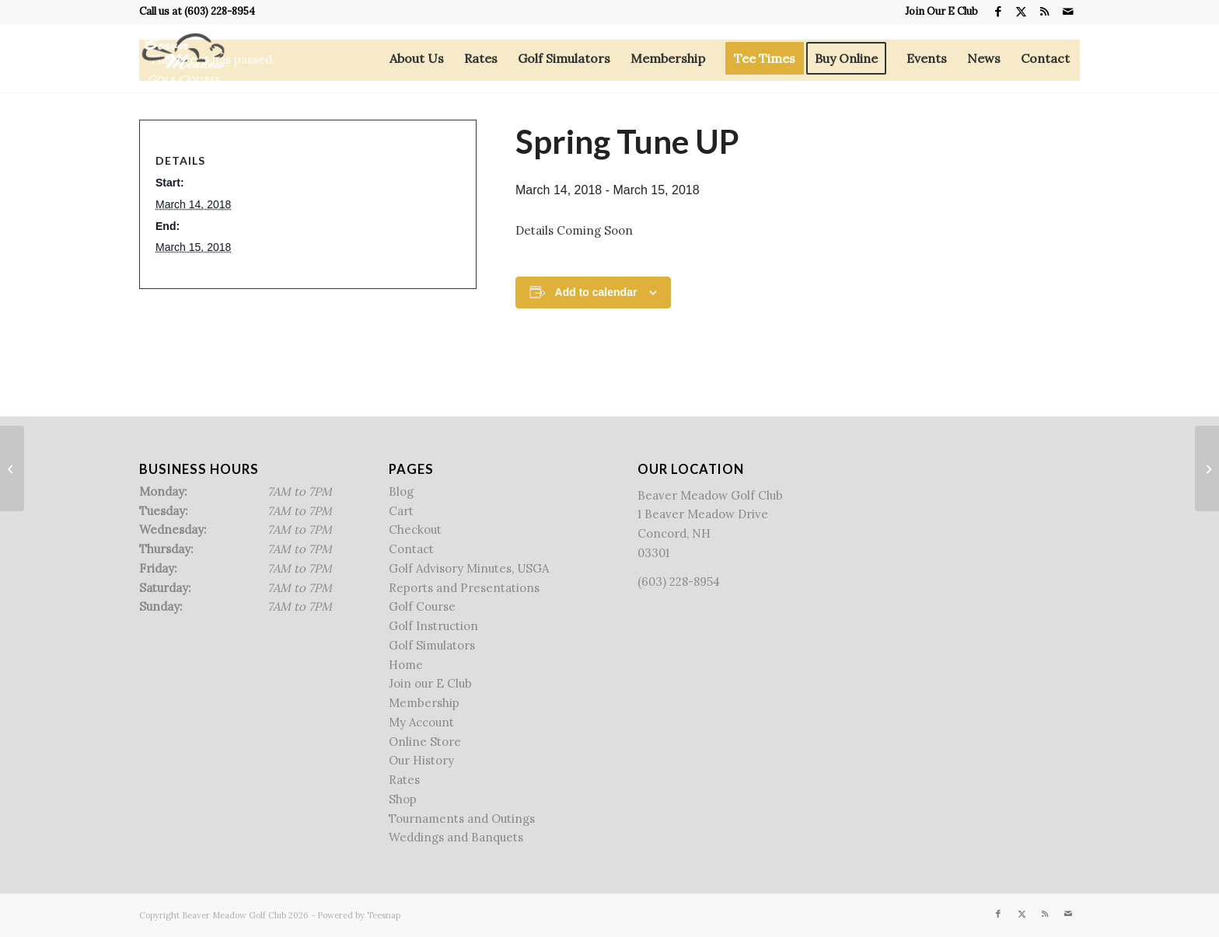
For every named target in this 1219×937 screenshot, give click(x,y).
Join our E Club (430, 683)
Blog (401, 491)
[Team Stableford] (12, 468)
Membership (424, 702)
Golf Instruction (433, 625)
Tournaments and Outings (462, 818)
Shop (403, 799)
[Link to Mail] (1068, 11)
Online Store (425, 741)
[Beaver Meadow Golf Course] (183, 58)
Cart (401, 510)
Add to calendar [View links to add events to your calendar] (596, 292)
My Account (421, 722)
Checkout (415, 529)
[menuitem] (937, 12)
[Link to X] (1021, 11)
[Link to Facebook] (998, 11)
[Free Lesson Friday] (1207, 468)
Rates (404, 779)
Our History (421, 760)
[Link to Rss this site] (1044, 11)
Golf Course (422, 606)
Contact (411, 549)
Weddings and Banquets (456, 837)
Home (406, 664)
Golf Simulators (432, 645)
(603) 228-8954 (219, 11)
